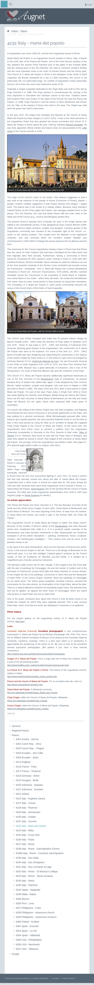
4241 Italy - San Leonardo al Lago (34, 867)
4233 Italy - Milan (25, 830)
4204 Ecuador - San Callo (29, 753)
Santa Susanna (32, 495)
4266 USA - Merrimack (28, 944)
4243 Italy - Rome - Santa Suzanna (34, 876)
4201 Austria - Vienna (27, 739)
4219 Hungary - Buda (27, 780)
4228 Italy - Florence (26, 807)
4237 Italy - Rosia (25, 844)
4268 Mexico (22, 899)
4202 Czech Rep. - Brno (28, 744)
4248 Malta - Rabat (26, 894)
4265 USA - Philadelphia (29, 939)
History (15, 31)
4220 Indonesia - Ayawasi (29, 785)
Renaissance (47, 379)
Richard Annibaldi (74, 124)
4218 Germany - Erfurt (27, 775)
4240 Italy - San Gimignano (30, 862)
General (16, 726)
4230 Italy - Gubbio (26, 816)
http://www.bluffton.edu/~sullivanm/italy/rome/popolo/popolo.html (38, 665)
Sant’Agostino (37, 489)
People (15, 954)
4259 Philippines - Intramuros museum (36, 917)
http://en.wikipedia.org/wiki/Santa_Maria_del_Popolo (32, 692)
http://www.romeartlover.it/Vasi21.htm (25, 684)
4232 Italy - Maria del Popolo (31, 826)
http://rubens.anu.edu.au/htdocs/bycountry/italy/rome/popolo (36, 654)
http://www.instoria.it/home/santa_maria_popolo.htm (32, 676)
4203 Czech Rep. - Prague (30, 748)
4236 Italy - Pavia (25, 839)
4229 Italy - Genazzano (28, 812)
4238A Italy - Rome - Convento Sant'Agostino (40, 853)
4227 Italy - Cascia (25, 803)
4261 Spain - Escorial (27, 926)
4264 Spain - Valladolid (28, 935)
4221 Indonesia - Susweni (29, 789)
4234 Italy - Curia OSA (28, 835)
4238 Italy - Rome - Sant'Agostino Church (38, 848)
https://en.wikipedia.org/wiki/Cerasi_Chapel (27, 708)
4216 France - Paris (26, 766)
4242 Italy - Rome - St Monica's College (37, 871)
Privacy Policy (69, 978)
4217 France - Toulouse (28, 771)
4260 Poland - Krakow (27, 921)
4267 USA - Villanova (27, 949)
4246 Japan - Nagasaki (28, 889)
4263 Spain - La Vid (26, 930)
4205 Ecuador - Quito (27, 757)
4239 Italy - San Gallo (27, 858)
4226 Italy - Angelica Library (30, 798)
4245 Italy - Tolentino (27, 885)
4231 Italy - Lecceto (26, 821)
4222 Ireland (22, 794)
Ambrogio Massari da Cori (45, 361)
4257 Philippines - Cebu (28, 908)
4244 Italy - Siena (25, 880)
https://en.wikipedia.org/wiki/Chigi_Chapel (27, 700)
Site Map (55, 978)
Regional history (20, 730)
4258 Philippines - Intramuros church (35, 912)
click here (19, 621)
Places (23, 31)
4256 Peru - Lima (25, 903)
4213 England (23, 762)
